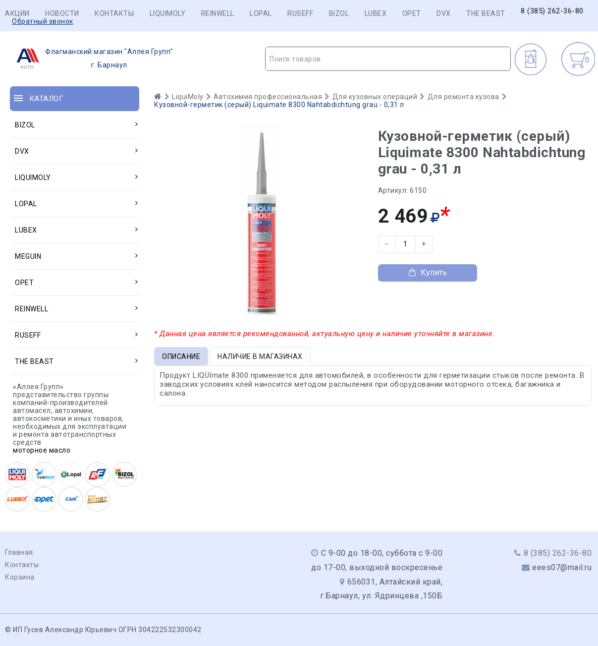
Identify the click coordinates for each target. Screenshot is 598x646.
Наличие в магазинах (260, 356)
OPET (411, 13)
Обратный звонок (42, 21)
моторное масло (41, 450)
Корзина (20, 577)
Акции (17, 13)
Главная (19, 552)
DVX (443, 13)
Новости (62, 13)
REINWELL (217, 13)
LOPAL (261, 13)
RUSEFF (300, 13)
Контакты (114, 13)
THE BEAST (485, 13)
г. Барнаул (92, 58)
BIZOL (339, 13)
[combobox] (388, 59)
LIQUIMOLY (168, 13)
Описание (181, 356)
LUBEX (376, 13)
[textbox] (388, 59)
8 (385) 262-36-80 (552, 11)
